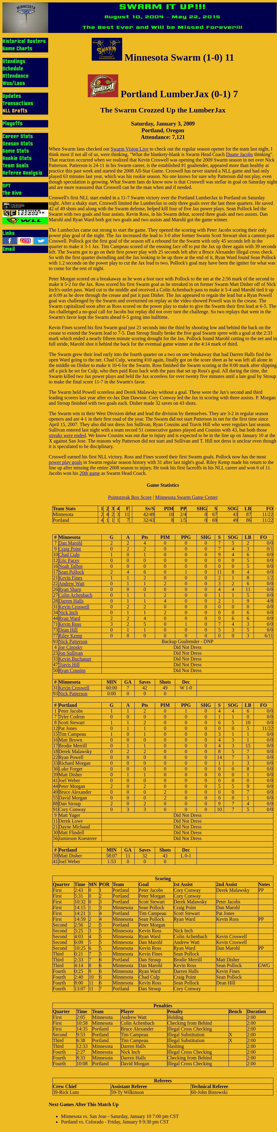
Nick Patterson (73, 641)
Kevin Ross (70, 624)
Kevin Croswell (74, 606)
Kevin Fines (70, 577)
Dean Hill (68, 629)
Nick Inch (68, 612)
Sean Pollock (71, 572)
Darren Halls (71, 600)
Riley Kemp (70, 635)
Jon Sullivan (71, 653)
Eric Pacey (69, 560)
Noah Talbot (71, 566)
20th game (90, 473)
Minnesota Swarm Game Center (186, 497)
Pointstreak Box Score (129, 497)
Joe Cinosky (71, 647)
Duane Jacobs (239, 154)
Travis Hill (69, 664)
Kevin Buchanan (75, 658)
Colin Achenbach (75, 595)
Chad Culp (69, 554)
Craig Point (70, 548)
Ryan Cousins (72, 670)
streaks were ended (67, 435)
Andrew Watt (71, 583)
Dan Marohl (70, 543)
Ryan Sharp (70, 589)
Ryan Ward (69, 618)
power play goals (65, 462)
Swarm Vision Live (129, 148)
